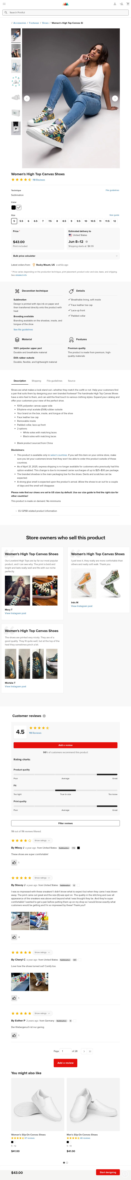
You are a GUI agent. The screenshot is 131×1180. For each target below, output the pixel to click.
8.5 (64, 221)
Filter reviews (65, 823)
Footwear (29, 23)
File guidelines (112, 190)
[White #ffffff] (19, 207)
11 (100, 221)
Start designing (108, 1172)
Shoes (40, 23)
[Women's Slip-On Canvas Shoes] (37, 1104)
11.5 (107, 221)
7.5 (50, 221)
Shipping (36, 380)
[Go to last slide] (27, 98)
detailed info (21, 275)
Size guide (114, 215)
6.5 (35, 221)
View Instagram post (15, 613)
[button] (65, 256)
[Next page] (84, 1051)
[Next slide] (115, 98)
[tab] (64, 1163)
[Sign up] (122, 4)
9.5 (78, 221)
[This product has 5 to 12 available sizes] (37, 1146)
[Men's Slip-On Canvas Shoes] (93, 1104)
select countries (58, 455)
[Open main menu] (4, 4)
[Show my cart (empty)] (128, 4)
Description (20, 380)
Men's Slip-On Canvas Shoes (82, 1134)
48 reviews (85, 1138)
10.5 (93, 221)
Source (71, 380)
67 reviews (30, 1138)
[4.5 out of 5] (37, 1138)
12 (114, 221)
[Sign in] (115, 4)
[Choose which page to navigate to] (65, 1051)
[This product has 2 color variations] (37, 1142)
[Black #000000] (13, 207)
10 (86, 221)
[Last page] (90, 1051)
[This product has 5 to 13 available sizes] (93, 1146)
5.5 (21, 221)
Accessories (15, 23)
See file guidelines (23, 329)
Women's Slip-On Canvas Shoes (28, 1134)
